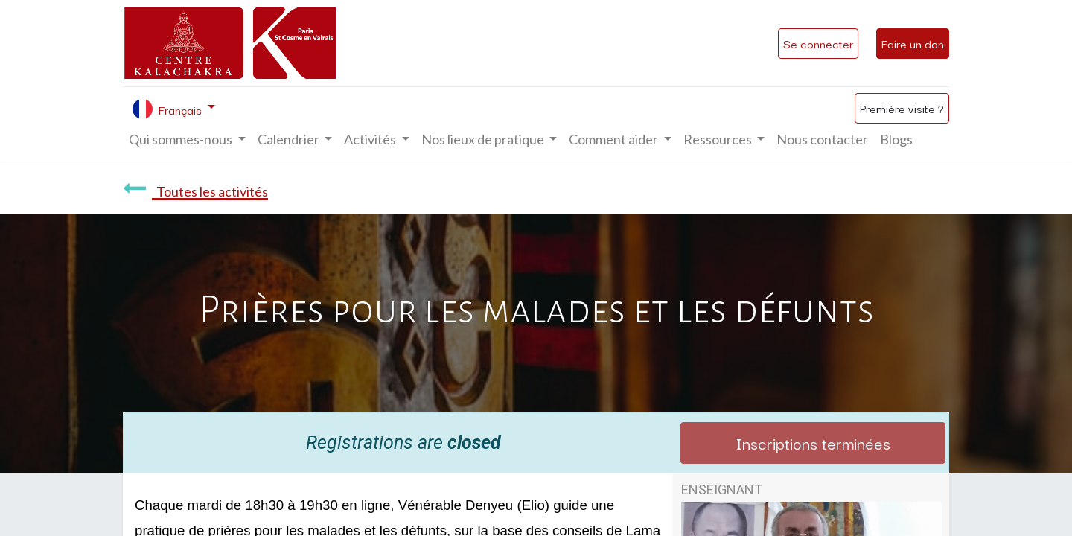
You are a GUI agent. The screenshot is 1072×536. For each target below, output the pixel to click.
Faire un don (912, 43)
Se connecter (818, 43)
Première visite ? (902, 108)
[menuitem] (822, 140)
